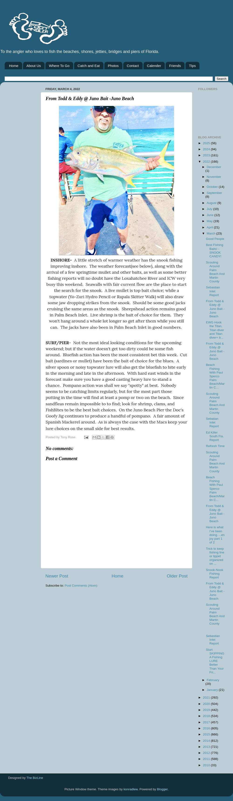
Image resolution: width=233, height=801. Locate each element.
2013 (207, 747)
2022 (207, 161)
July (210, 209)
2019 (207, 710)
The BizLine (35, 778)
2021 (207, 697)
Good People (215, 239)
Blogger (162, 789)
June (210, 215)
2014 (207, 740)
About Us (34, 66)
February (213, 680)
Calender (154, 66)
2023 (207, 155)
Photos (113, 66)
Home (13, 66)
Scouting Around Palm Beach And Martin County (215, 272)
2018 (207, 716)
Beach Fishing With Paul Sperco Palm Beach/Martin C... (215, 376)
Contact (133, 66)
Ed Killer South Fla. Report (215, 436)
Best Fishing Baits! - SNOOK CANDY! (214, 250)
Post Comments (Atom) (81, 585)
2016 (207, 728)
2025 (207, 143)
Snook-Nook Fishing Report (214, 573)
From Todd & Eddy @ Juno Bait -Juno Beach (215, 308)
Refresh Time (215, 446)
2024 (207, 149)
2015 (207, 734)
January (213, 690)
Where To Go (59, 66)
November (214, 176)
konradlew (130, 789)
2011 (207, 759)
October (213, 187)
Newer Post (56, 576)
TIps (192, 66)
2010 (207, 765)
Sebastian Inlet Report (213, 291)
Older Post (177, 576)
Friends (175, 66)
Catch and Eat (89, 66)
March (211, 233)
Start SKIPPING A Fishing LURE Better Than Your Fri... (215, 661)
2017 (207, 722)
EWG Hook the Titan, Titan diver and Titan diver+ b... (215, 330)
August (212, 203)
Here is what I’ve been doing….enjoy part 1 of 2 (215, 534)
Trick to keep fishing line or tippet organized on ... (215, 556)
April (210, 227)
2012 (207, 753)
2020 (207, 704)
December (214, 167)
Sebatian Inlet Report (212, 422)
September (214, 193)
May (210, 221)
